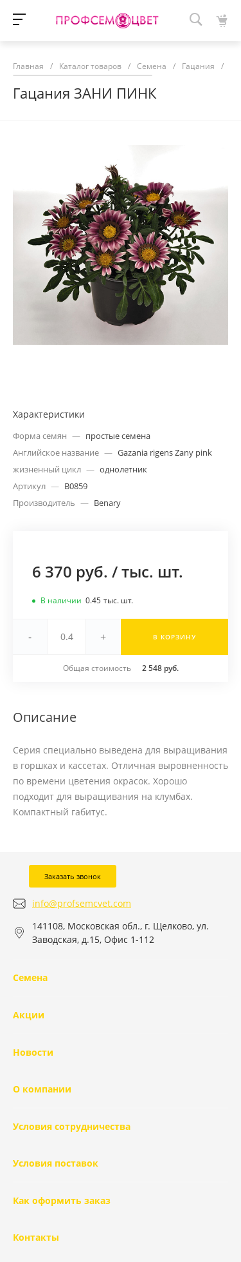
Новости (33, 1052)
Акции (28, 1015)
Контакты (36, 1237)
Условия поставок (55, 1163)
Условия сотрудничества (71, 1126)
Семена (30, 977)
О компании (42, 1089)
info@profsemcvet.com (81, 903)
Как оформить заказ (62, 1200)
